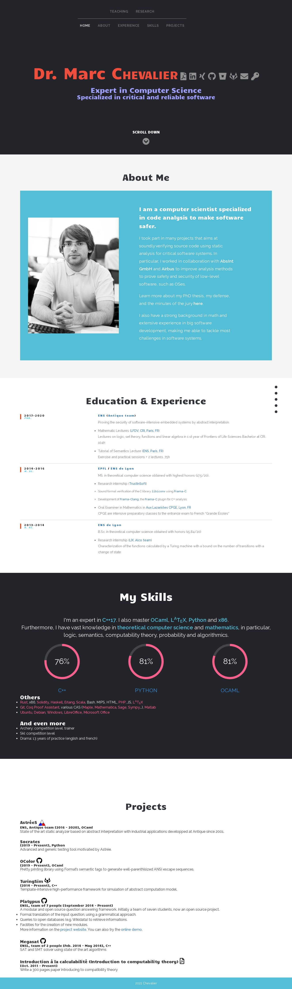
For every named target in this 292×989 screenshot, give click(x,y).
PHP (122, 702)
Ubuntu (26, 712)
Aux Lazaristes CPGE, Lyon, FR (168, 507)
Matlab (150, 707)
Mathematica (105, 707)
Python (146, 690)
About (104, 25)
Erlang (69, 702)
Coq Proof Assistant (42, 707)
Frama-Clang (129, 499)
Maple (88, 707)
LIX (131, 540)
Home (85, 25)
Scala (80, 702)
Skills (153, 25)
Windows (55, 712)
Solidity (43, 702)
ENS (101, 415)
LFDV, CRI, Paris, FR (145, 430)
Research (145, 11)
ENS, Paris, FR (153, 451)
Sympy (134, 707)
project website (73, 929)
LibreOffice (73, 712)
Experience (129, 25)
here (198, 303)
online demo (131, 929)
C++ (62, 690)
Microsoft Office (96, 712)
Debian (40, 712)
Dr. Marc (105, 72)
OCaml (230, 690)
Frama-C (180, 491)
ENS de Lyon (122, 468)
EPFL (102, 468)
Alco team (143, 540)
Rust (24, 702)
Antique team (121, 415)
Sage (122, 707)
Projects (175, 25)
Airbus (168, 268)
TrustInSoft (137, 483)
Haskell (57, 702)
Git (22, 707)
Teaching (119, 11)
